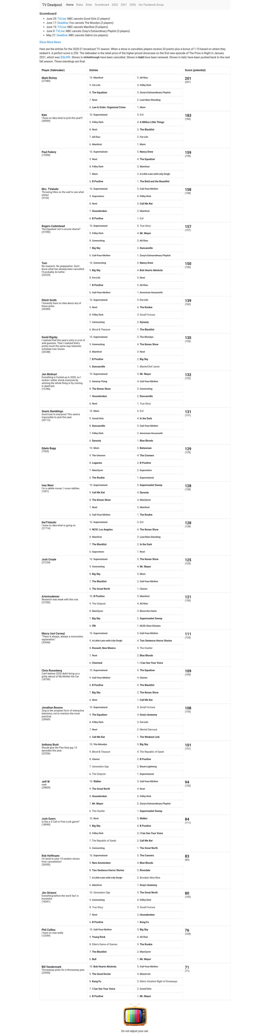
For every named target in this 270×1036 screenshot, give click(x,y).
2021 (124, 4)
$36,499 (65, 57)
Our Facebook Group (151, 4)
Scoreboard (102, 4)
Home (70, 4)
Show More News (50, 42)
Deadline (63, 22)
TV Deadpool (52, 5)
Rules (79, 4)
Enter (89, 4)
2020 (133, 4)
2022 (115, 4)
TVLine (61, 18)
